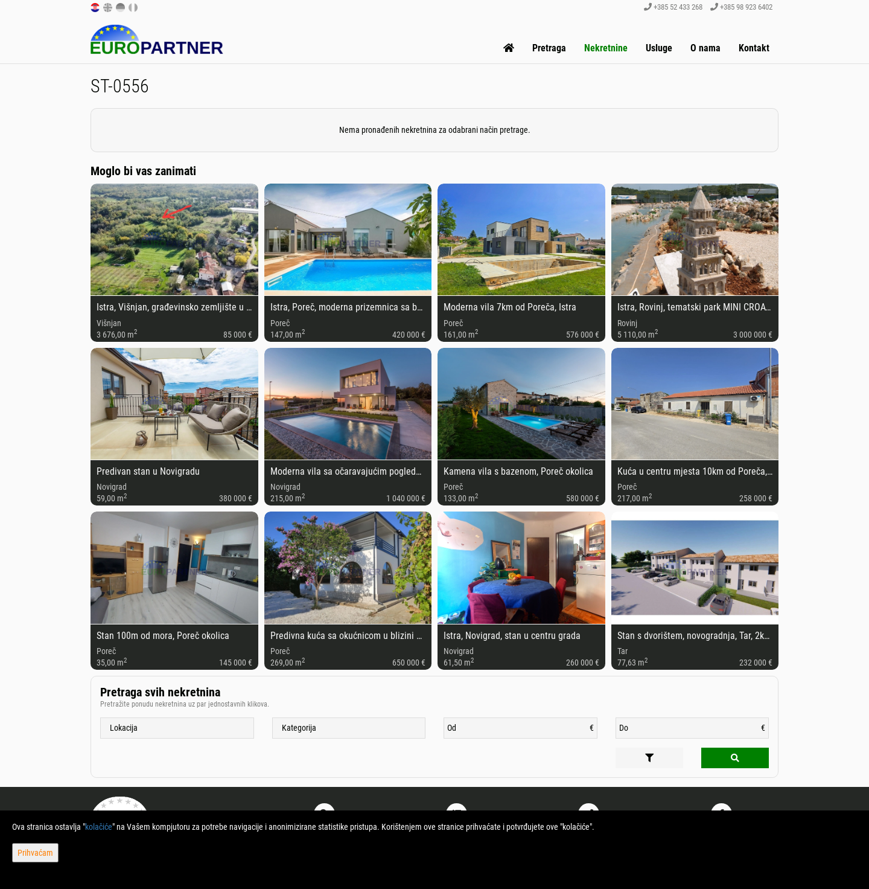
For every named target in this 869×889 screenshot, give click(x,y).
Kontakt (754, 48)
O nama (705, 48)
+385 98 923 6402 (741, 6)
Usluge (659, 48)
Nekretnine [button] (606, 48)
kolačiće (98, 827)
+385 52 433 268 (673, 6)
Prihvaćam (35, 853)
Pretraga (549, 48)
